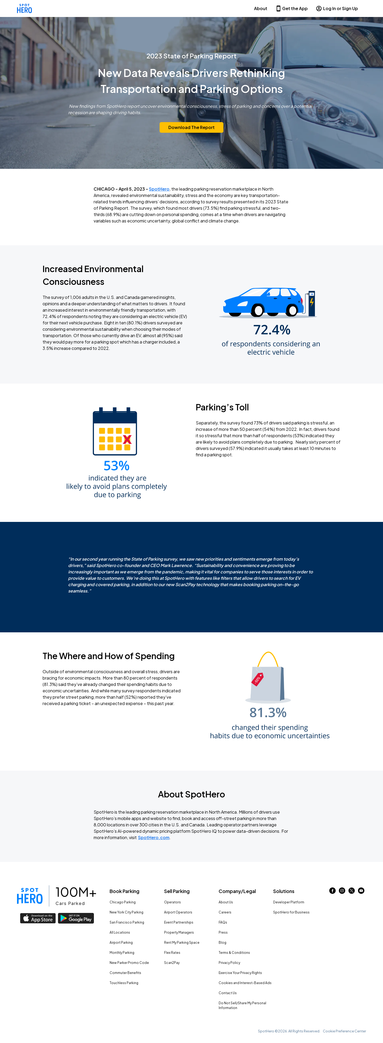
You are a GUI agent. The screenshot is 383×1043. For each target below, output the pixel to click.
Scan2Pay (172, 963)
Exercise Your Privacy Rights (240, 973)
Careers (225, 912)
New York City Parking (126, 912)
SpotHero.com (153, 837)
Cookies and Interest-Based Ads (245, 983)
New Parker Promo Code (129, 963)
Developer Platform (288, 902)
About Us (226, 902)
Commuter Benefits (125, 973)
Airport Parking (121, 943)
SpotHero (159, 189)
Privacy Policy (229, 963)
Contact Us (228, 993)
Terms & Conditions (234, 953)
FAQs (223, 922)
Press (223, 932)
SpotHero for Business (291, 912)
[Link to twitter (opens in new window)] (351, 892)
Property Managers (179, 932)
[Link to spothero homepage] (30, 896)
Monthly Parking (122, 953)
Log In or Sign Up (337, 8)
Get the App (291, 8)
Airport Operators (178, 912)
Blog (222, 943)
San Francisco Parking (127, 922)
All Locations (120, 932)
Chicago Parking (123, 902)
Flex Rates (172, 953)
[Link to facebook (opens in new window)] (332, 892)
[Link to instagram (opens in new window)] (342, 892)
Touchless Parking (124, 983)
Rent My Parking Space (181, 943)
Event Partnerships (178, 922)
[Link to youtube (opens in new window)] (361, 892)
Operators (172, 902)
